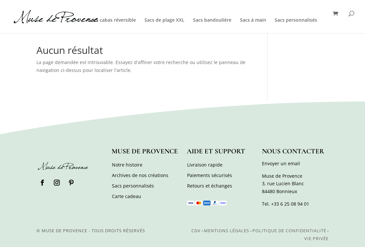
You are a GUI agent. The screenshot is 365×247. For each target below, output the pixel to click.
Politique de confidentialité (289, 231)
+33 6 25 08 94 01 (290, 204)
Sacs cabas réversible (112, 20)
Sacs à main (253, 20)
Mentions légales (226, 231)
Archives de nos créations (140, 175)
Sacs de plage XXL (164, 20)
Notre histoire (127, 165)
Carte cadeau (126, 196)
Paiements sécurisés (209, 175)
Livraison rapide (205, 165)
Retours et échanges (209, 186)
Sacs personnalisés (296, 20)
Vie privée (316, 238)
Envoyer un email (281, 163)
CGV (196, 231)
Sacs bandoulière (212, 20)
